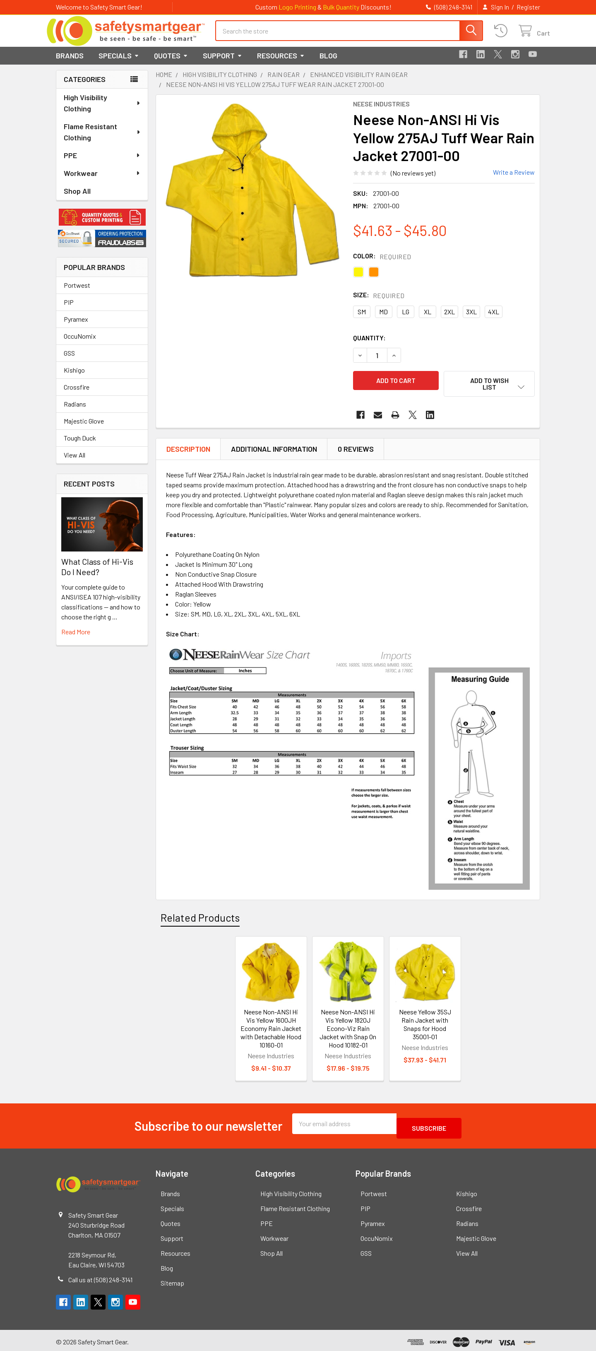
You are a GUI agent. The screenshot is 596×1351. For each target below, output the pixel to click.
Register (528, 7)
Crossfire (76, 394)
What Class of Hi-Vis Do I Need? (97, 574)
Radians (75, 411)
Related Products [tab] (200, 919)
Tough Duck (80, 445)
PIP (69, 309)
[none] (252, 198)
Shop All (77, 198)
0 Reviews (356, 450)
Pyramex (76, 326)
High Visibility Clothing (102, 110)
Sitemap (172, 1280)
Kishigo (74, 377)
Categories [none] (85, 86)
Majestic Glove (84, 428)
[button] (102, 225)
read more (75, 639)
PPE (102, 162)
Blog (328, 62)
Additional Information (274, 450)
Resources (281, 62)
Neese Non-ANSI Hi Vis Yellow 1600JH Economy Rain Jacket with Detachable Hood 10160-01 (270, 1029)
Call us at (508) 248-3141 (100, 1276)
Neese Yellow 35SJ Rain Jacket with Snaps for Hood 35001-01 (425, 1025)
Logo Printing (297, 7)
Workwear (102, 180)
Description (188, 450)
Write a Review (514, 179)
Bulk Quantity (341, 7)
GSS (69, 360)
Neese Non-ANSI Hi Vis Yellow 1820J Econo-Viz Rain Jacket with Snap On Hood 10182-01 (348, 1029)
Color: (382, 263)
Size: (379, 302)
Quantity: (369, 345)
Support (222, 62)
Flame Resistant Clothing (102, 139)
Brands (70, 62)
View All (74, 462)
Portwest (77, 292)
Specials (119, 62)
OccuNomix (80, 343)
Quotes (171, 62)
